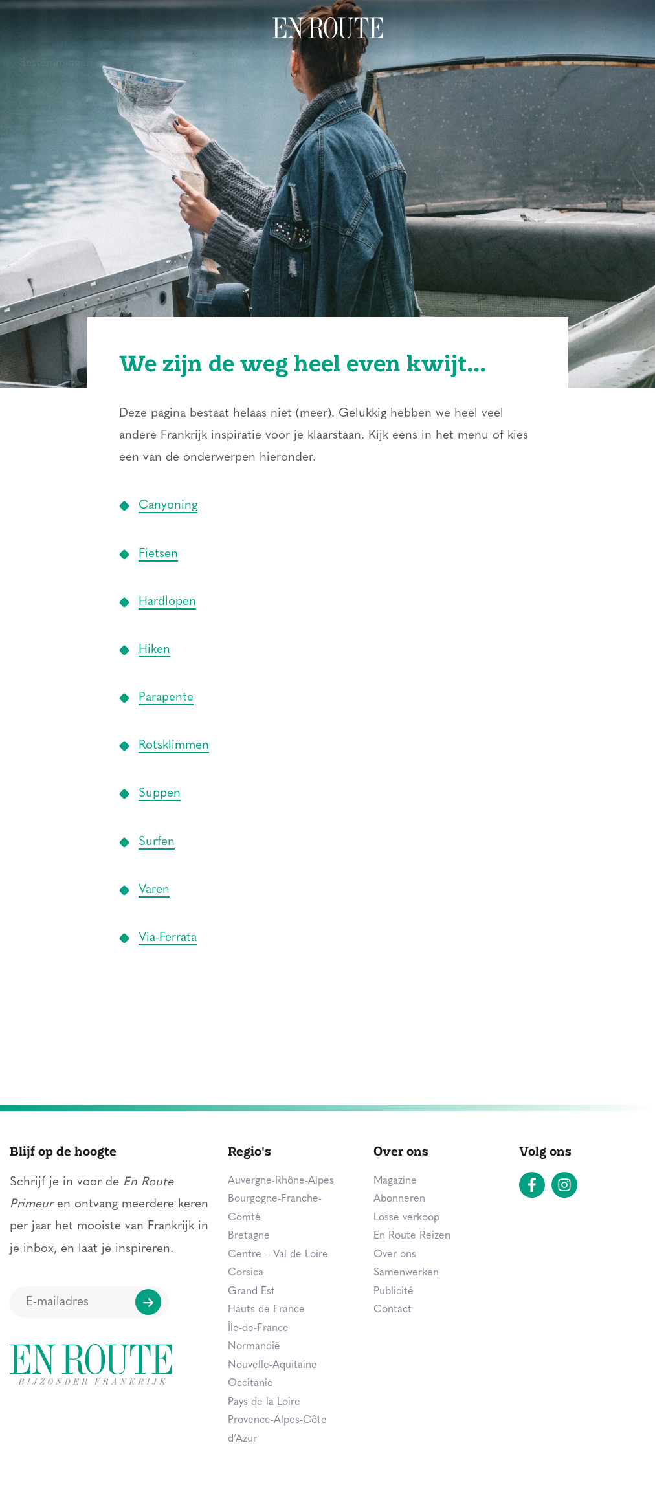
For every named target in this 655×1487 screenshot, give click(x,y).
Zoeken (607, 27)
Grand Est (251, 1291)
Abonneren (399, 1199)
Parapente (166, 698)
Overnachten (238, 28)
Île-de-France (258, 1328)
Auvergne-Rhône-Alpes (281, 1181)
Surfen (157, 842)
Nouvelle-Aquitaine (272, 1365)
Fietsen (158, 554)
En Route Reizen (411, 1236)
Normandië (254, 1346)
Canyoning (168, 506)
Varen (154, 890)
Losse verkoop (406, 1218)
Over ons (394, 1255)
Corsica (245, 1273)
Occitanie (250, 1383)
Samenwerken (406, 1273)
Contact (392, 1310)
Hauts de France (266, 1310)
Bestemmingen (56, 28)
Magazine (530, 28)
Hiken (154, 650)
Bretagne (249, 1236)
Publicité (393, 1291)
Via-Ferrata (168, 938)
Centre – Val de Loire (278, 1255)
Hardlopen (167, 602)
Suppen (160, 794)
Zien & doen (149, 28)
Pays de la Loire (264, 1402)
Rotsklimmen (174, 746)
